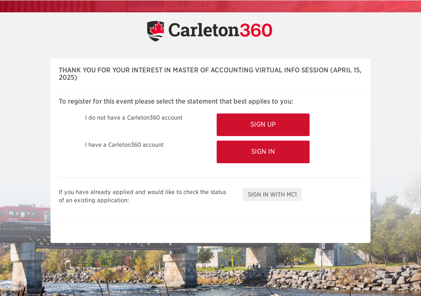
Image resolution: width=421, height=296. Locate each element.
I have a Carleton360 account (124, 144)
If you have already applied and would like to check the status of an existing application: (142, 196)
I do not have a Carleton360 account (134, 117)
